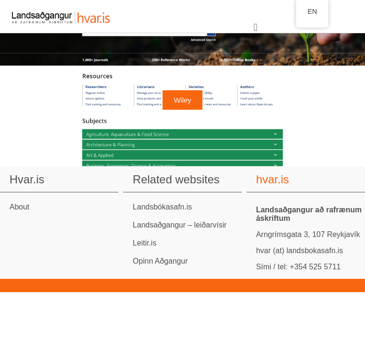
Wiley (183, 100)
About (19, 207)
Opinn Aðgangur (160, 261)
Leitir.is (144, 243)
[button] (256, 27)
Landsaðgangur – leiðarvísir (179, 225)
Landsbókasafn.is (162, 207)
